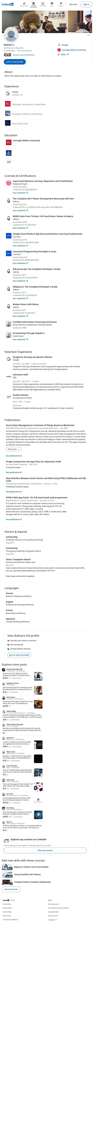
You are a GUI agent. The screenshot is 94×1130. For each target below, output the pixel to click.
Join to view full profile (19, 655)
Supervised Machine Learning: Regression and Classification (43, 181)
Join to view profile (15, 62)
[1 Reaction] (4, 733)
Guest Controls (53, 916)
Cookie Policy (7, 912)
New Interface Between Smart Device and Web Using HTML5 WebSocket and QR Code (46, 479)
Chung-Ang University (22, 398)
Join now (73, 4)
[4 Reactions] (5, 774)
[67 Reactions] (7, 706)
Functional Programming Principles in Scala (34, 251)
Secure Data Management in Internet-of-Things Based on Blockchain (40, 425)
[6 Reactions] (5, 692)
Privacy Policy (7, 908)
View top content (45, 850)
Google (16, 360)
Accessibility (7, 904)
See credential (20, 193)
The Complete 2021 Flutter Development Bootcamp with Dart (43, 198)
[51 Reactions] (7, 678)
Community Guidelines (10, 920)
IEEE (14, 377)
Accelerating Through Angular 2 (29, 333)
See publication (14, 455)
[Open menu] (88, 35)
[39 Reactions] (7, 746)
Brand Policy (7, 916)
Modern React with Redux (26, 304)
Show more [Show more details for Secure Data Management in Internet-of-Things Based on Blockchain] (13, 449)
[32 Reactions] (7, 802)
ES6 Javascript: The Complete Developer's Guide (36, 269)
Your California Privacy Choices (58, 908)
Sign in (86, 4)
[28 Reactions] (6, 760)
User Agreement (53, 904)
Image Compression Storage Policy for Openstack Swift (33, 461)
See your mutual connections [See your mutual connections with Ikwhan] (24, 55)
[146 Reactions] (7, 816)
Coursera (17, 237)
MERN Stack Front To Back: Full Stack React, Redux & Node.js (43, 216)
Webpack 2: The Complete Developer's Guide (35, 286)
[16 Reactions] (6, 719)
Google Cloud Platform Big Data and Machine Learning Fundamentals (47, 233)
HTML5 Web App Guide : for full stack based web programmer (37, 497)
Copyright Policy (53, 912)
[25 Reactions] (6, 788)
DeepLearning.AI (20, 184)
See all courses (11, 889)
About (50, 900)
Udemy (16, 201)
